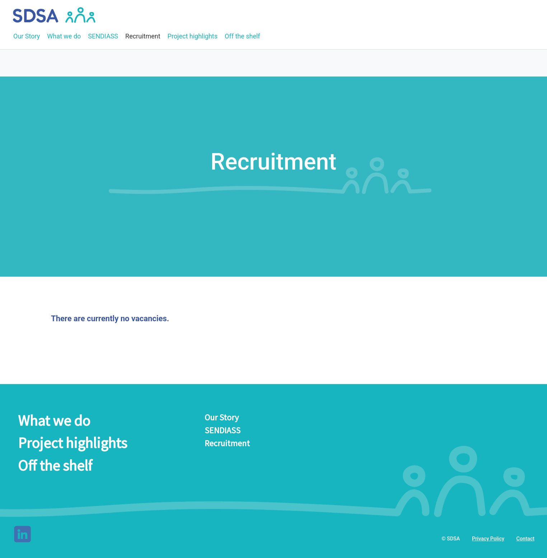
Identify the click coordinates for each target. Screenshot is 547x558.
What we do (64, 36)
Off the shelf (242, 36)
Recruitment (142, 36)
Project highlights (193, 36)
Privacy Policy (488, 539)
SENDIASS (103, 36)
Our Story (26, 36)
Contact (525, 539)
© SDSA (450, 539)
